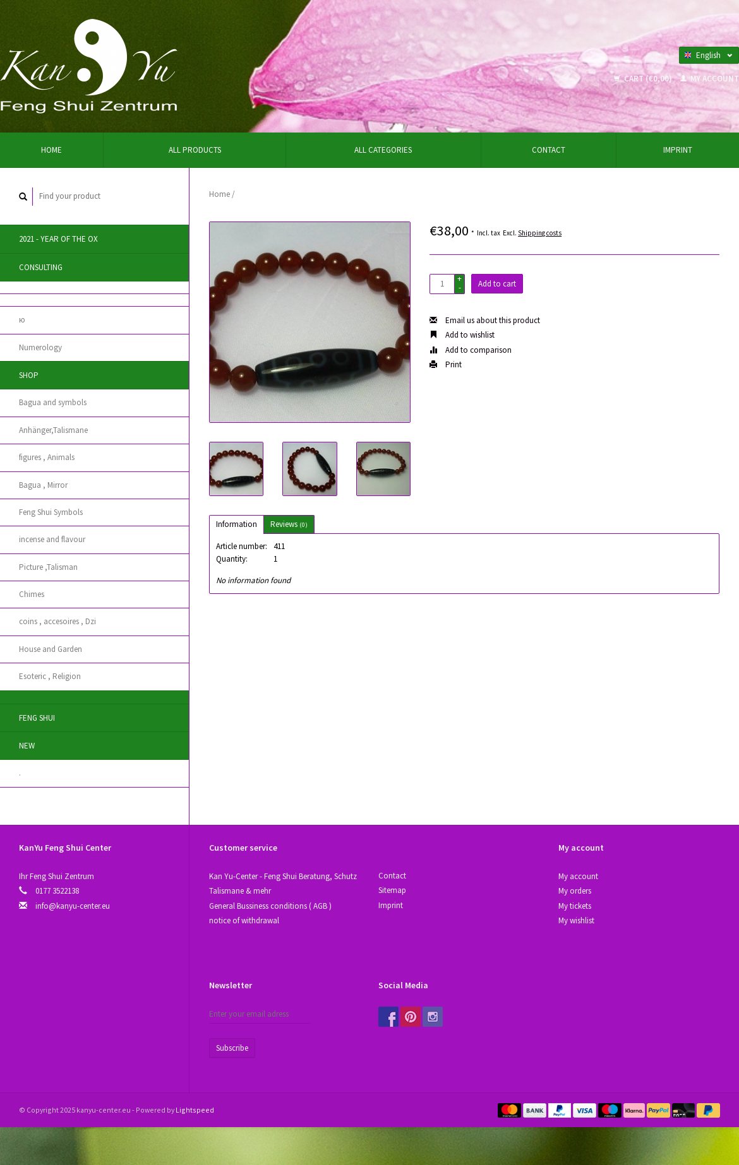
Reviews (289, 524)
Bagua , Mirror (43, 485)
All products (195, 150)
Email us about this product (485, 320)
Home (51, 150)
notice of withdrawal (244, 920)
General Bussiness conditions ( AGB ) (270, 906)
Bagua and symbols (53, 402)
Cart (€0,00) (644, 78)
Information (236, 524)
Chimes (31, 594)
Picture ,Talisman (48, 567)
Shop (29, 375)
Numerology (40, 347)
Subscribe (232, 1048)
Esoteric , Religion (50, 676)
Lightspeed (195, 1110)
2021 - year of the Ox (58, 239)
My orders (574, 890)
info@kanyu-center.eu (72, 906)
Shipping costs (540, 232)
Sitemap (392, 890)
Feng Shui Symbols (51, 512)
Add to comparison (471, 350)
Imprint (677, 150)
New (27, 745)
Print (446, 364)
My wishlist (576, 920)
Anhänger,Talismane (53, 430)
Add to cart (497, 283)
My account (709, 78)
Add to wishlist (462, 334)
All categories (383, 150)
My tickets (574, 906)
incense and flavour (52, 539)
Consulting (41, 267)
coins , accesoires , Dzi (57, 621)
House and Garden (50, 649)
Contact (548, 150)
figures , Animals (47, 457)
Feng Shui (37, 718)
